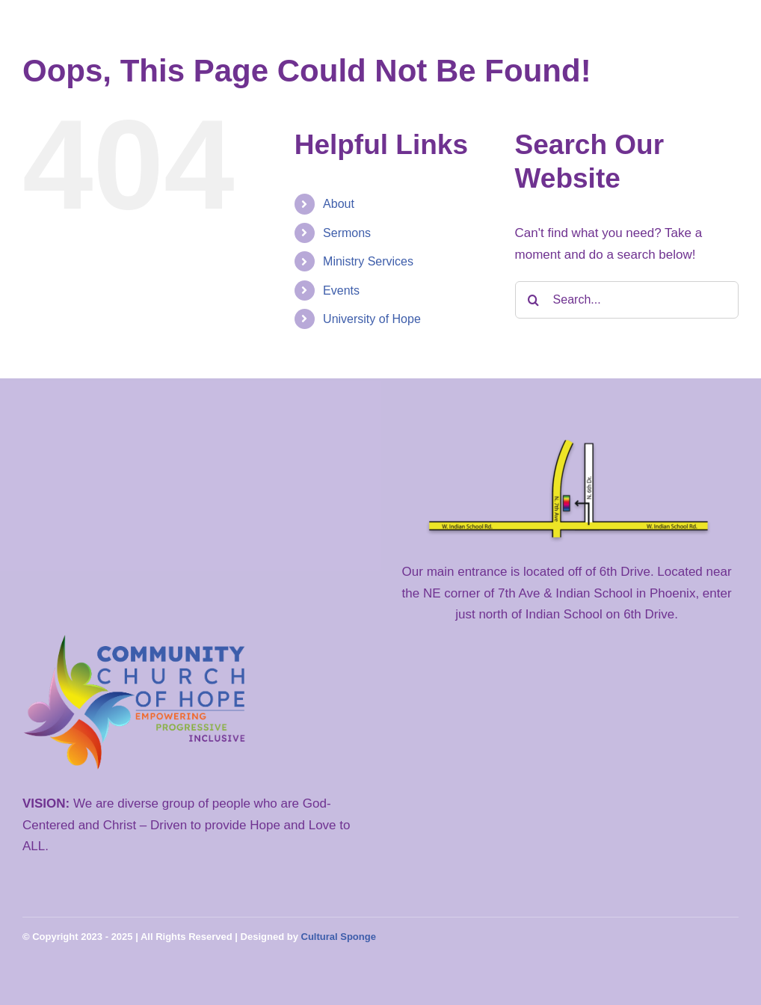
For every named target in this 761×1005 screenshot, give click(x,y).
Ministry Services (368, 261)
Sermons (347, 233)
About (338, 203)
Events (341, 290)
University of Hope (372, 319)
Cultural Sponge (338, 936)
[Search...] (627, 300)
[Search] (533, 300)
